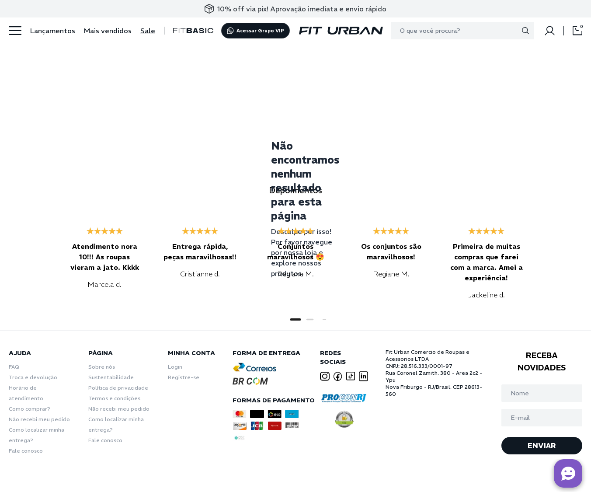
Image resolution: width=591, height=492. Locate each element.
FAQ (14, 366)
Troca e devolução (33, 377)
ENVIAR (542, 445)
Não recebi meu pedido (39, 419)
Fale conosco (26, 450)
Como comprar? (29, 408)
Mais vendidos (108, 30)
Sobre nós (101, 366)
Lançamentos (52, 30)
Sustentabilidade (111, 377)
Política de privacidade (118, 387)
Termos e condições (114, 398)
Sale (147, 30)
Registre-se (183, 377)
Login (175, 366)
